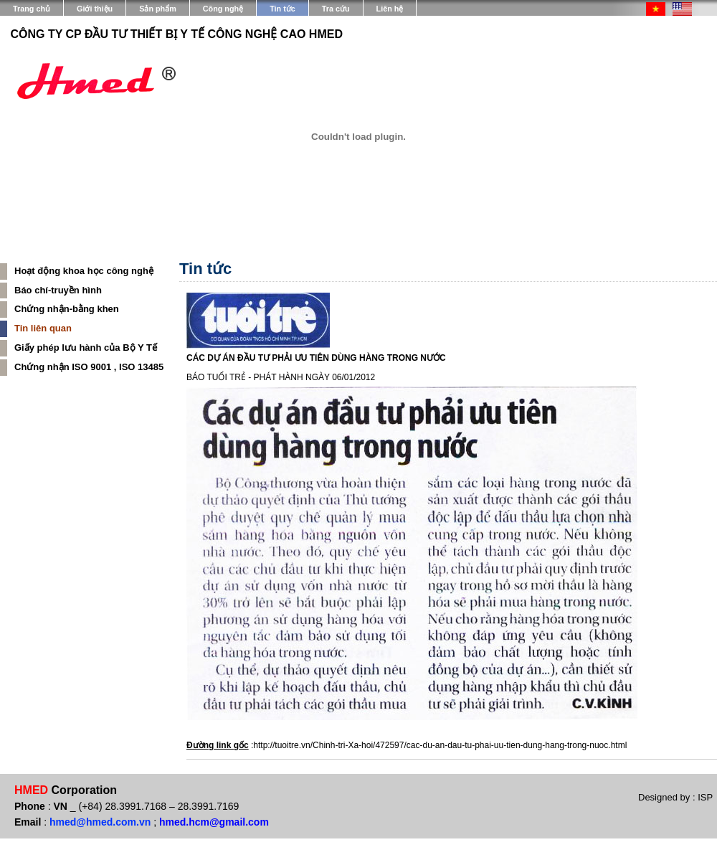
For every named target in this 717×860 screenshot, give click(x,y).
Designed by (665, 797)
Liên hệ (390, 8)
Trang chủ (31, 8)
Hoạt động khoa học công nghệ (83, 270)
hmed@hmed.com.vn (100, 822)
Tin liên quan (43, 328)
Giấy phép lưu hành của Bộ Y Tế (85, 347)
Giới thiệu (95, 8)
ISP (704, 797)
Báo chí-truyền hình (58, 290)
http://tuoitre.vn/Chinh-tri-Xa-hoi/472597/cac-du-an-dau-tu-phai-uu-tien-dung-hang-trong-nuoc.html (440, 745)
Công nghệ (223, 8)
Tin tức (282, 8)
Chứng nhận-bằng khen (66, 308)
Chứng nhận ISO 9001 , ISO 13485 (88, 367)
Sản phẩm (157, 8)
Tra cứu (336, 8)
